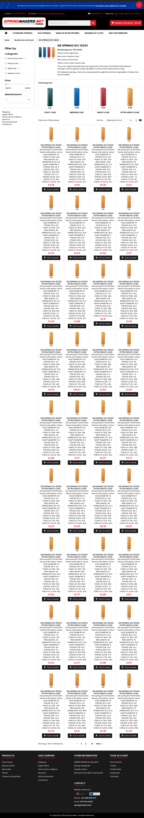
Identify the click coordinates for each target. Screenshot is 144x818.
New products (8, 765)
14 (92, 743)
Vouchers (114, 776)
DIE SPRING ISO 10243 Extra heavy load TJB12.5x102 (103, 283)
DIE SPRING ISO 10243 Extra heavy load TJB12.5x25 (51, 352)
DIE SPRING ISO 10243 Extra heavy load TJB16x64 (103, 625)
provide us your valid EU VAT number (111, 6)
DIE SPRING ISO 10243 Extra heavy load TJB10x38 (51, 215)
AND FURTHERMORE (118, 33)
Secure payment (9, 122)
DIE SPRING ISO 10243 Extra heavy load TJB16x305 (77, 557)
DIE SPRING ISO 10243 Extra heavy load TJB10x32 (128, 147)
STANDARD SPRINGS (22, 33)
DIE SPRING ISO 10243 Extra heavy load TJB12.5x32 (103, 352)
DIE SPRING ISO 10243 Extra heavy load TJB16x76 (128, 625)
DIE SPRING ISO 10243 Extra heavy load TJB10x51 (103, 215)
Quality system (80, 769)
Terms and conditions (12, 117)
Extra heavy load (130, 112)
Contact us (7, 124)
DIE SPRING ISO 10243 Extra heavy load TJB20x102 (77, 693)
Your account (119, 755)
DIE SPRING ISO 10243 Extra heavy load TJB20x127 (128, 693)
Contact (79, 783)
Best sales (6, 769)
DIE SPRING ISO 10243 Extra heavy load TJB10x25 (77, 147)
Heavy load (103, 112)
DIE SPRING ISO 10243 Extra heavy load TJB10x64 (128, 215)
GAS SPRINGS (44, 33)
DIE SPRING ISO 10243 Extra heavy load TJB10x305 (103, 147)
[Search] (72, 23)
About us (6, 119)
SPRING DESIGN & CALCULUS (86, 762)
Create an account (131, 13)
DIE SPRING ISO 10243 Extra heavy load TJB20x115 (103, 693)
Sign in (117, 13)
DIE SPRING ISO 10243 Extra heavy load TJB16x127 (128, 488)
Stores (5, 773)
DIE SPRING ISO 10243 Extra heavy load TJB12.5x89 (51, 488)
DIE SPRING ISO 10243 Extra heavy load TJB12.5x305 (77, 352)
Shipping (6, 112)
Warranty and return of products (88, 773)
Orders (113, 765)
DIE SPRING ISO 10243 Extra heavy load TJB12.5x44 (51, 420)
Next (99, 743)
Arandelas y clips (93, 33)
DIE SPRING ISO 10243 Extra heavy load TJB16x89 (51, 693)
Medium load (77, 112)
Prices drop (7, 762)
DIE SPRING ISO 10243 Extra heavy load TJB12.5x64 (103, 420)
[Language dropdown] (95, 13)
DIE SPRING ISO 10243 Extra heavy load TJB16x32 (103, 557)
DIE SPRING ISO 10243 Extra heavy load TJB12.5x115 (128, 283)
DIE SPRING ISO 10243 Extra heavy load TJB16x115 (103, 488)
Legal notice (7, 114)
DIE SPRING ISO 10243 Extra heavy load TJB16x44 (51, 625)
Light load (50, 112)
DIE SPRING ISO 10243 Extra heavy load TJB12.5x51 (77, 420)
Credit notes (115, 769)
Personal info (116, 762)
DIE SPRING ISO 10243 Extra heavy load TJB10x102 (51, 147)
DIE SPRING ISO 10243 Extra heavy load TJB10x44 (77, 215)
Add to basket (51, 189)
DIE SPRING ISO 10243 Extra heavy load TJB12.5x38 (128, 352)
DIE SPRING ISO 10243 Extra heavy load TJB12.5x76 (128, 420)
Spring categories (82, 765)
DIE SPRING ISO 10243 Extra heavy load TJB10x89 (77, 283)
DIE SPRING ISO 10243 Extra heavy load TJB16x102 (77, 488)
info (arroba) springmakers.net (50, 13)
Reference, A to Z (119, 120)
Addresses (115, 773)
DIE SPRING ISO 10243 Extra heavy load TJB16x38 (128, 557)
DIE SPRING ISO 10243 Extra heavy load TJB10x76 (51, 283)
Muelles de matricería (67, 33)
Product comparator (11, 776)
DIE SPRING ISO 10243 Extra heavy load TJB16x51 (77, 625)
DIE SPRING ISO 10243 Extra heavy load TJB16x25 (51, 557)
